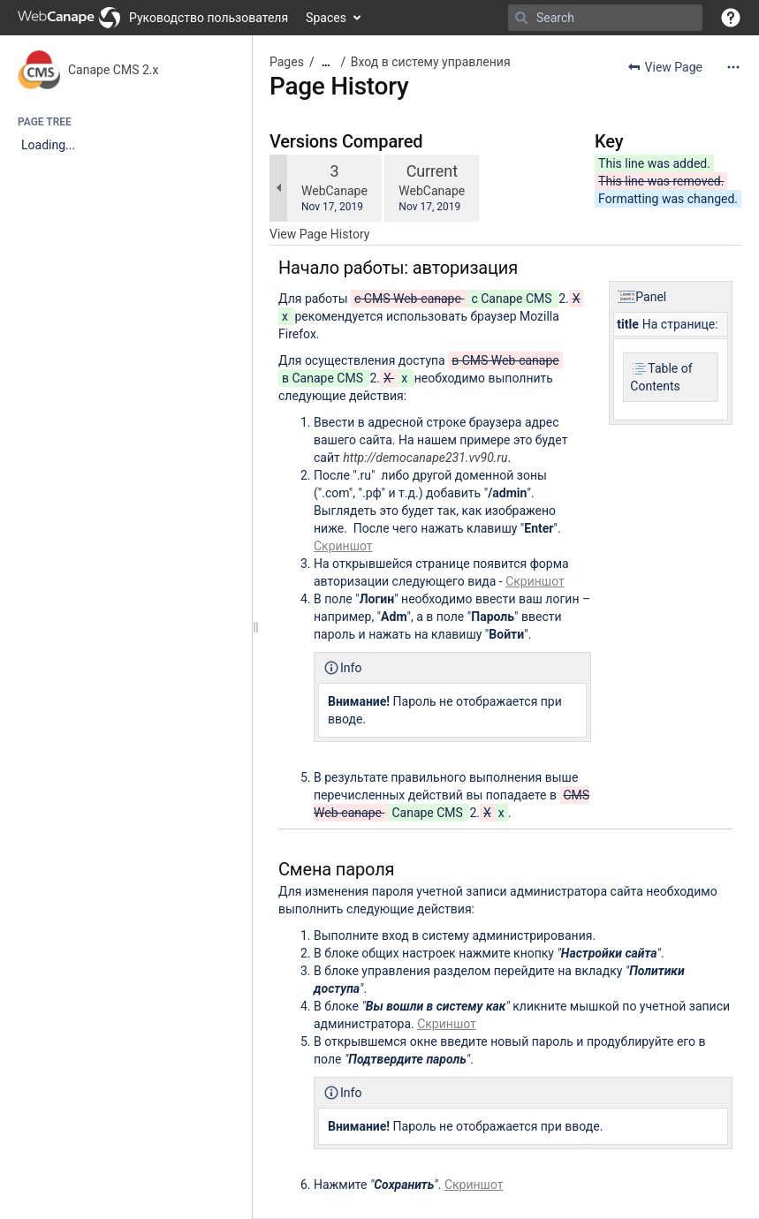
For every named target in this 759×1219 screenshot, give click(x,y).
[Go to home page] (153, 17)
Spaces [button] (326, 18)
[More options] (733, 67)
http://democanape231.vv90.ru (425, 457)
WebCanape (334, 191)
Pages (286, 62)
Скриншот (343, 546)
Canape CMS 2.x (113, 70)
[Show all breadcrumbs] (326, 62)
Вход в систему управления (431, 62)
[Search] (521, 18)
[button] (730, 17)
